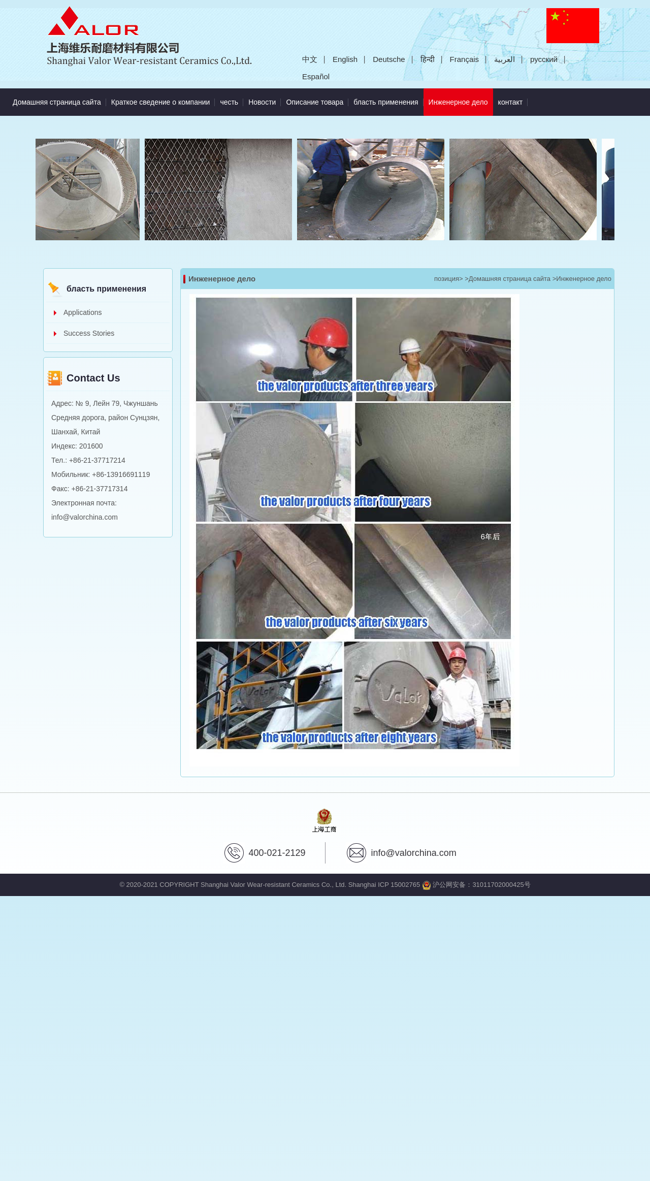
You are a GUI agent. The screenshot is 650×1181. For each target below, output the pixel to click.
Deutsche (389, 59)
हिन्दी (427, 59)
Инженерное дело (461, 97)
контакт (510, 102)
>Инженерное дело (581, 278)
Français (464, 59)
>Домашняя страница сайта (507, 278)
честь (229, 102)
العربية (504, 59)
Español (316, 76)
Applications (82, 312)
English (345, 59)
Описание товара (314, 102)
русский (544, 59)
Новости (262, 102)
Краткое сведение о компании (160, 102)
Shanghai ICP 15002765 (384, 884)
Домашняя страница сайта (57, 102)
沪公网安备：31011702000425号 (476, 884)
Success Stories (88, 333)
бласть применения (385, 102)
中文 (309, 59)
